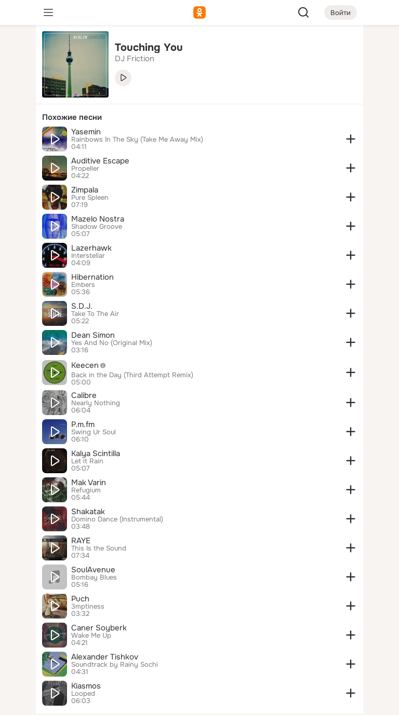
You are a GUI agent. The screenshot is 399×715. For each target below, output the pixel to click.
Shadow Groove (96, 226)
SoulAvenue (93, 570)
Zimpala (84, 190)
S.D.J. (81, 306)
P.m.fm (83, 424)
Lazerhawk (91, 248)
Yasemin (86, 132)
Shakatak (88, 511)
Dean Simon (93, 335)
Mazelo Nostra (97, 219)
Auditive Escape (100, 161)
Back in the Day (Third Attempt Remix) (132, 375)
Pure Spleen (90, 197)
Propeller (85, 168)
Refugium (86, 490)
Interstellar (88, 255)
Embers (83, 284)
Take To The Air (95, 314)
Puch (80, 599)
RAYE (80, 541)
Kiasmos (86, 686)
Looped (83, 693)
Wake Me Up (91, 635)
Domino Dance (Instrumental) (117, 519)
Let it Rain (87, 461)
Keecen (91, 365)
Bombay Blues (94, 577)
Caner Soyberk (99, 628)
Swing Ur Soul (93, 432)
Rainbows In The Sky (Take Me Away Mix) (137, 139)
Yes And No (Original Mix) (111, 343)
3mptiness (87, 606)
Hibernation (92, 277)
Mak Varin (88, 482)
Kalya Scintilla (95, 453)
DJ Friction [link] (134, 58)
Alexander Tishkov (104, 657)
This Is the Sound (98, 548)
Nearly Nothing (95, 403)
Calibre (84, 395)
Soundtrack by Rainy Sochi (114, 664)
